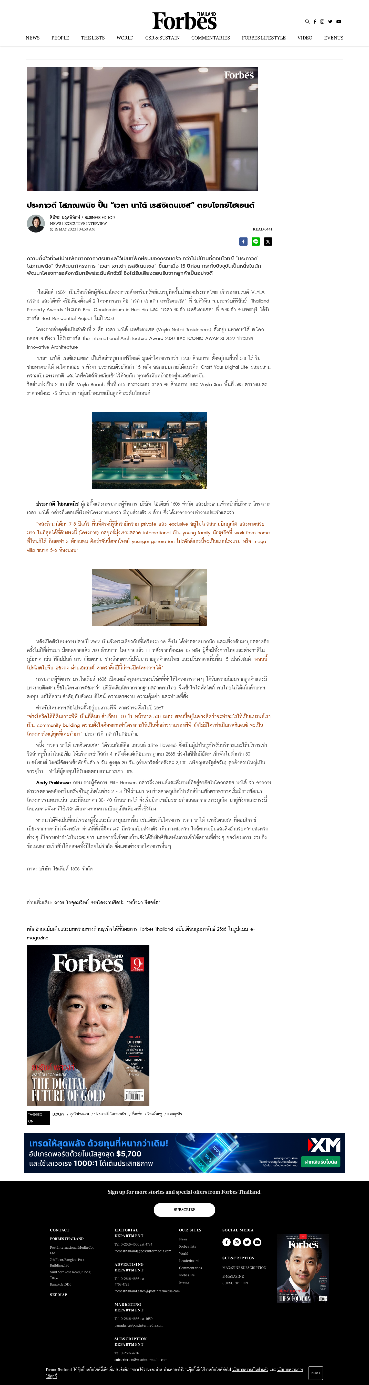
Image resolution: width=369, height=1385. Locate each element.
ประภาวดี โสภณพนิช (110, 1114)
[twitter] (268, 242)
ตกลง (315, 1373)
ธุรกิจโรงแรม (79, 1114)
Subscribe (184, 1210)
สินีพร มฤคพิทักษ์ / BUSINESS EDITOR (82, 218)
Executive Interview (85, 223)
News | (56, 223)
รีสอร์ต (137, 1114)
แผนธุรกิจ (174, 1114)
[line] (256, 242)
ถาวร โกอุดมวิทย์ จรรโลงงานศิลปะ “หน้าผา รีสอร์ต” (107, 902)
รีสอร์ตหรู (155, 1114)
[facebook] (243, 242)
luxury (58, 1114)
